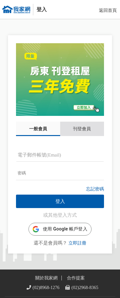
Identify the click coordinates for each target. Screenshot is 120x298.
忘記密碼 (95, 181)
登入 (60, 193)
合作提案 (76, 262)
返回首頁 (108, 10)
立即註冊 (77, 235)
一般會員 (38, 120)
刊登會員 (82, 120)
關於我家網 (46, 262)
